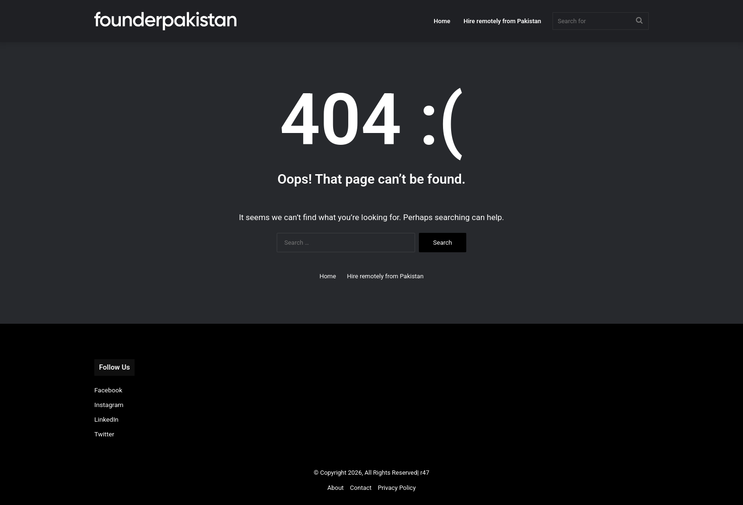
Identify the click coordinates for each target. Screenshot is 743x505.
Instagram (109, 404)
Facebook (108, 390)
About (335, 487)
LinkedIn (106, 419)
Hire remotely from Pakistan (502, 21)
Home (442, 21)
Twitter (104, 434)
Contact (361, 487)
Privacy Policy (397, 487)
